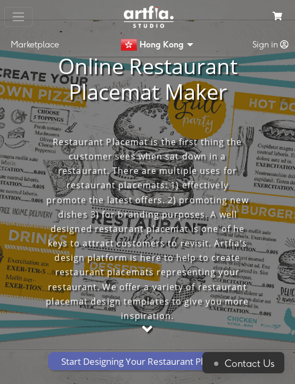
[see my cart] (277, 17)
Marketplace (35, 44)
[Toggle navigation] (18, 17)
